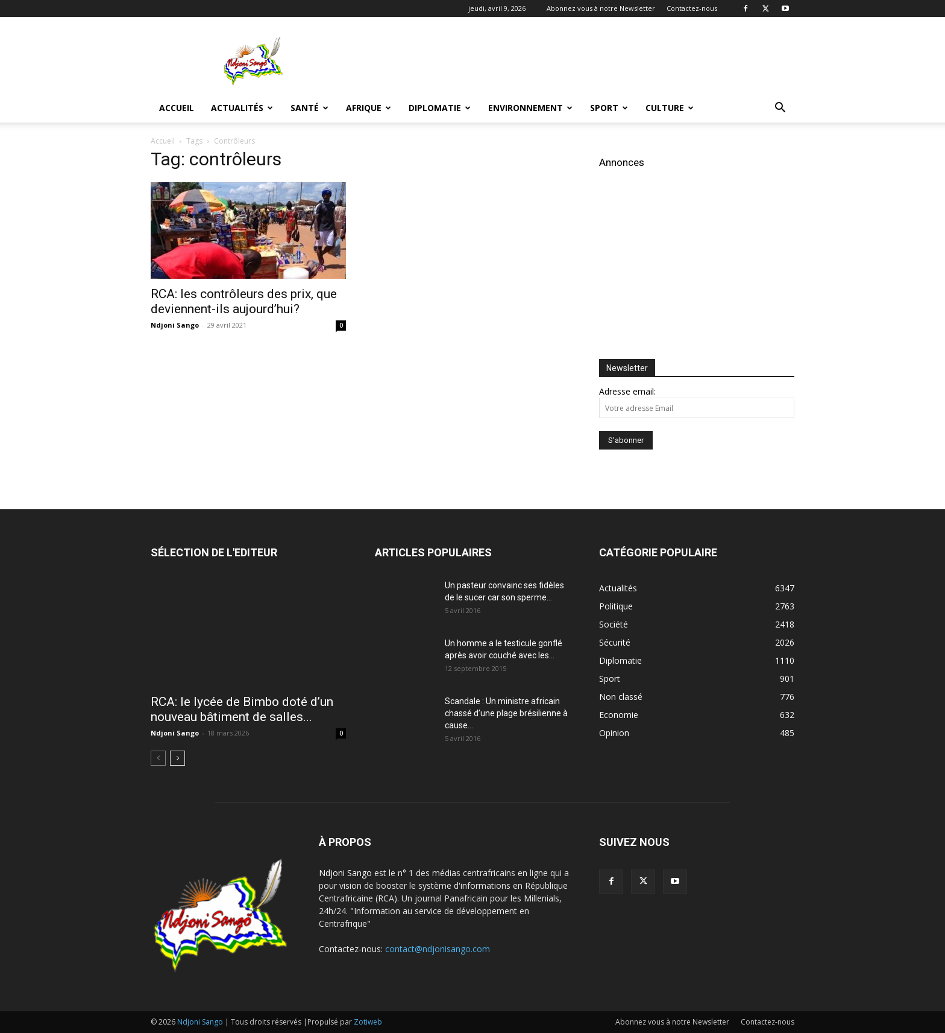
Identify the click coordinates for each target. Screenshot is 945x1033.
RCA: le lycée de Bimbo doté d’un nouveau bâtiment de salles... (242, 709)
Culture (669, 107)
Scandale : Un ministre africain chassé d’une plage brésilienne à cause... (506, 713)
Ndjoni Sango (175, 324)
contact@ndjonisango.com (437, 949)
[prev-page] (158, 758)
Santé (309, 107)
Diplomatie (440, 107)
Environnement (530, 107)
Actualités (242, 107)
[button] (779, 109)
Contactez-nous (692, 8)
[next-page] (177, 758)
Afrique (368, 107)
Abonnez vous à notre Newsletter (601, 8)
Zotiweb (368, 1022)
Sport (609, 107)
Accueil (176, 107)
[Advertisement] (575, 61)
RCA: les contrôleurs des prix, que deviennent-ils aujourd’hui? (244, 301)
